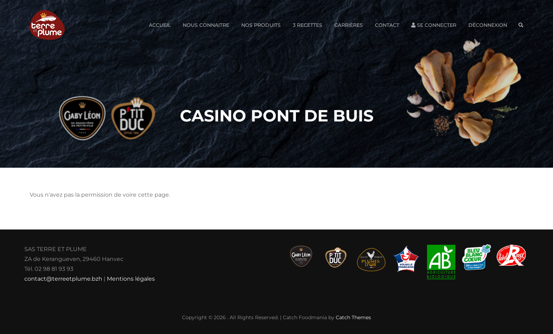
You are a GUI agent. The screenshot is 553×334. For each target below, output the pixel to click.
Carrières (348, 25)
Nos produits (261, 25)
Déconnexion (487, 25)
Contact (387, 25)
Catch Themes (353, 317)
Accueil (160, 25)
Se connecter (433, 25)
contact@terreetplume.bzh (63, 278)
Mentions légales (131, 278)
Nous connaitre (206, 25)
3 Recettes (307, 25)
